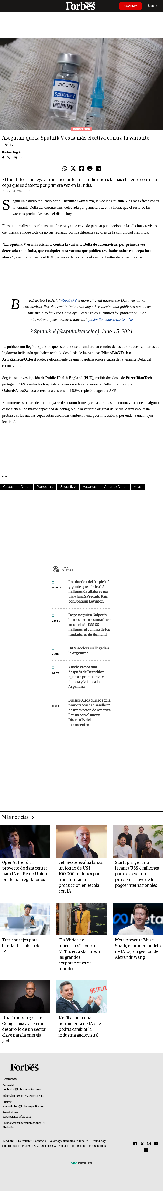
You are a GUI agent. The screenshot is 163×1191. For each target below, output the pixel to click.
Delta (25, 487)
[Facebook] (135, 1144)
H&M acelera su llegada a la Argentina (88, 651)
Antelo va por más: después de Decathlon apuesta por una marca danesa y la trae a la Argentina (86, 677)
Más (86, 569)
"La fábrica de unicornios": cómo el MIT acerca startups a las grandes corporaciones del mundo (79, 954)
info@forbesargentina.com (28, 1096)
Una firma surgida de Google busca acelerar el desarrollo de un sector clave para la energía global (25, 1029)
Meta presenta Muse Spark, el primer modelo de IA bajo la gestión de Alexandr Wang (138, 949)
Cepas (8, 487)
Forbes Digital (12, 152)
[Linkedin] (146, 1150)
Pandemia (45, 487)
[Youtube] (156, 1144)
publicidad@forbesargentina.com (22, 1089)
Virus (137, 487)
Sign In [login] (152, 6)
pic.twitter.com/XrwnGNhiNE (110, 319)
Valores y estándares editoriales (69, 1141)
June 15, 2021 (117, 331)
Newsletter (24, 1141)
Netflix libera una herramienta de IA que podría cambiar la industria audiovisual (80, 1026)
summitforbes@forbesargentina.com (24, 1106)
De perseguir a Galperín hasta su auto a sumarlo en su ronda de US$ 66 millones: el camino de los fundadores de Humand (89, 625)
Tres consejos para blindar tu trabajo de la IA (23, 946)
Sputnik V (68, 487)
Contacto (40, 1141)
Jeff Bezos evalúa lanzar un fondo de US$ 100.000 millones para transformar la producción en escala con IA (81, 876)
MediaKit (8, 1141)
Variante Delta (115, 487)
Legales (26, 1146)
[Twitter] (142, 1144)
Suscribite (130, 6)
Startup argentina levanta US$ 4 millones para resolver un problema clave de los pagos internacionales (137, 874)
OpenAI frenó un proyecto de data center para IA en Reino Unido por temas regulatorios (24, 871)
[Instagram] (149, 1144)
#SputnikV (69, 300)
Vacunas (89, 487)
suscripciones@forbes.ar (17, 1116)
